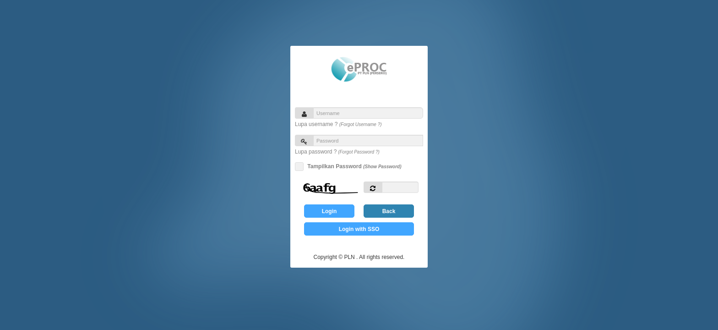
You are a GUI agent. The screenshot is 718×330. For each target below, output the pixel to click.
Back (389, 211)
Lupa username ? (338, 124)
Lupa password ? (337, 151)
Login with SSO (359, 229)
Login (329, 211)
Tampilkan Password (353, 166)
